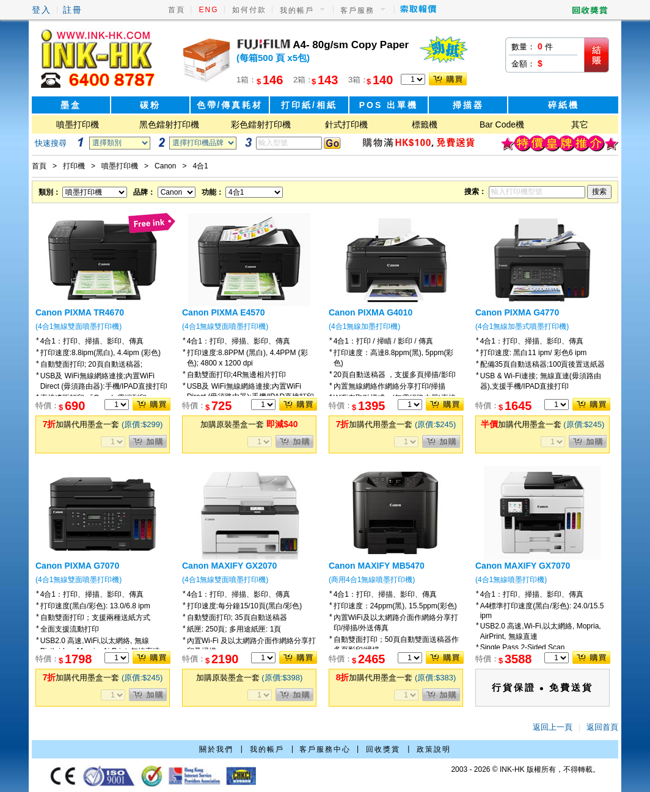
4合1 (200, 166)
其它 (579, 124)
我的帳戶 (297, 10)
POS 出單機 (388, 105)
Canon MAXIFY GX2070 (229, 566)
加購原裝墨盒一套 (249, 424)
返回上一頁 (552, 727)
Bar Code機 (502, 124)
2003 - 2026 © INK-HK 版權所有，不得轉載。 (525, 769)
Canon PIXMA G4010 (370, 312)
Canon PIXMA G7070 (77, 566)
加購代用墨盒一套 (103, 424)
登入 (41, 10)
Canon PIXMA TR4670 (79, 312)
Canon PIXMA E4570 (223, 312)
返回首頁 (602, 727)
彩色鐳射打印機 (261, 124)
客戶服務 (357, 10)
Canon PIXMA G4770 (517, 312)
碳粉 (150, 105)
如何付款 (249, 9)
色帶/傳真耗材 (230, 105)
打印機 (74, 166)
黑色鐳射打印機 (169, 124)
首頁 (176, 9)
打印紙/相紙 (309, 105)
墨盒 (70, 105)
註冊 (72, 10)
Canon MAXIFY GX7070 (522, 566)
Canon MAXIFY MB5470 (377, 566)
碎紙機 (563, 105)
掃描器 (468, 105)
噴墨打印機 (77, 124)
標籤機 (424, 124)
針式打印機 (346, 124)
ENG (209, 9)
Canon (165, 166)
